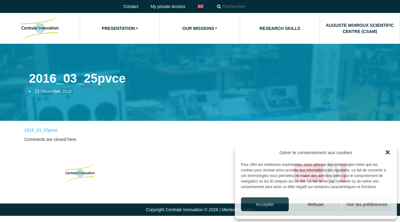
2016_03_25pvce (40, 130)
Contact (130, 6)
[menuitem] (201, 6)
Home (39, 28)
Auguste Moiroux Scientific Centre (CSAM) (360, 28)
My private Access (168, 6)
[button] (388, 152)
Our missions (199, 28)
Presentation (120, 28)
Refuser (316, 204)
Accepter (265, 204)
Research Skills (279, 28)
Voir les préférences (366, 204)
